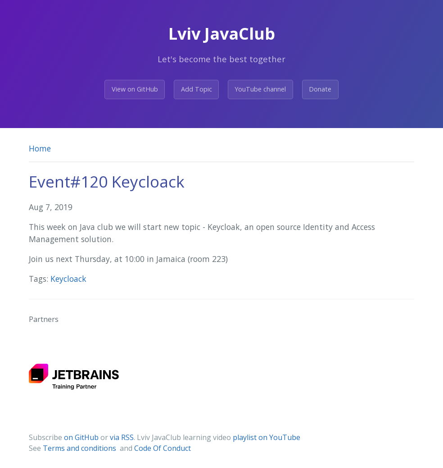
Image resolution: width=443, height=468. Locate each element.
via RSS (122, 437)
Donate (320, 89)
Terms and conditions (80, 448)
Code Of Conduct (162, 448)
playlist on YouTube (266, 437)
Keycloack (68, 278)
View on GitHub (135, 89)
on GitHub (81, 437)
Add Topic (196, 89)
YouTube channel (260, 89)
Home (40, 148)
